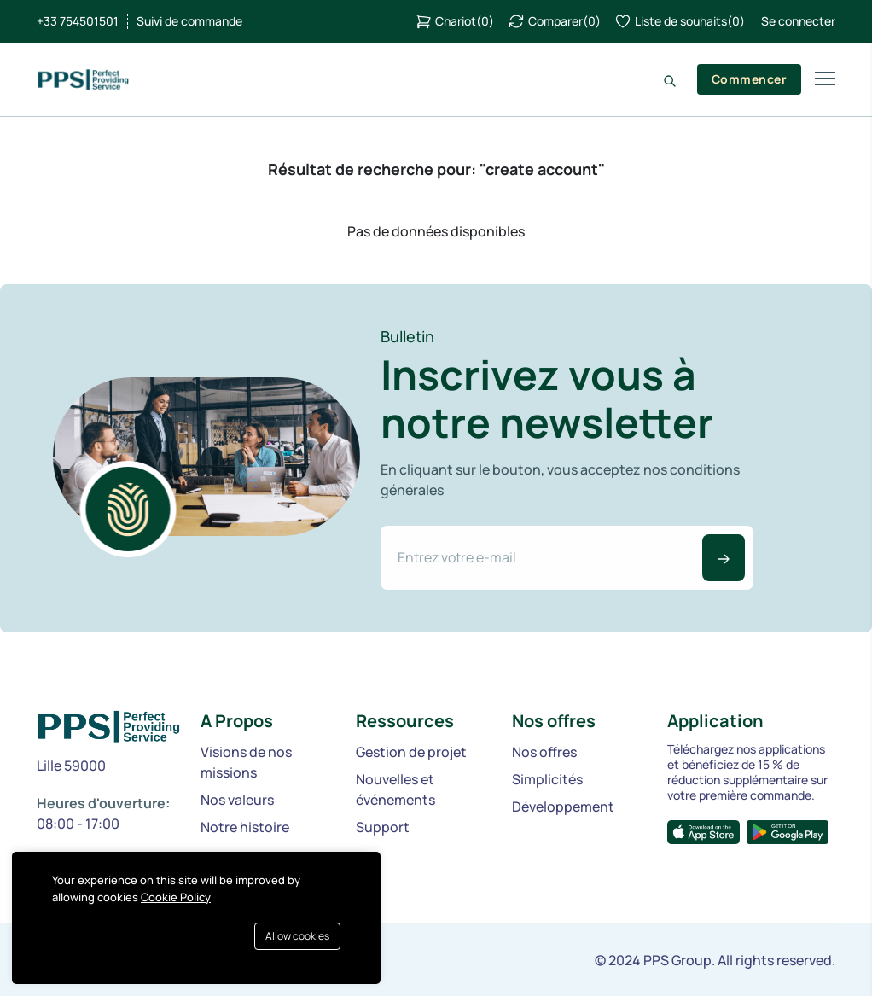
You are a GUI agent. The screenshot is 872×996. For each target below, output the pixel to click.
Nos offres (544, 752)
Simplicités (547, 779)
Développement (563, 806)
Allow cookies (297, 936)
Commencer (749, 79)
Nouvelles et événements (395, 789)
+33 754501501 (78, 21)
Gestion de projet (411, 752)
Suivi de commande (189, 21)
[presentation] (510, 624)
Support (383, 827)
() (454, 21)
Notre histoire (245, 827)
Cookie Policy (176, 897)
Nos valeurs (237, 799)
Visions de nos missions (246, 762)
